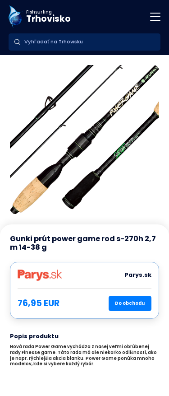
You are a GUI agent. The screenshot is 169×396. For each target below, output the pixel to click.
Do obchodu (130, 303)
